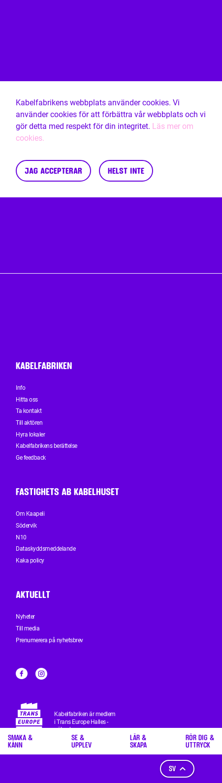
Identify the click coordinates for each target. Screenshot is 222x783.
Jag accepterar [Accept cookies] (53, 170)
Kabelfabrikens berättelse (46, 445)
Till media (27, 628)
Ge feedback (31, 457)
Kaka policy (30, 560)
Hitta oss (27, 399)
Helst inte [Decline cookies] (126, 170)
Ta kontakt (28, 410)
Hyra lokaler (30, 434)
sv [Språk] (177, 768)
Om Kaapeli (30, 513)
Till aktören (29, 422)
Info (20, 387)
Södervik (26, 525)
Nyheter (25, 616)
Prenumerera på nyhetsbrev (49, 640)
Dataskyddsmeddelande (45, 548)
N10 (21, 537)
